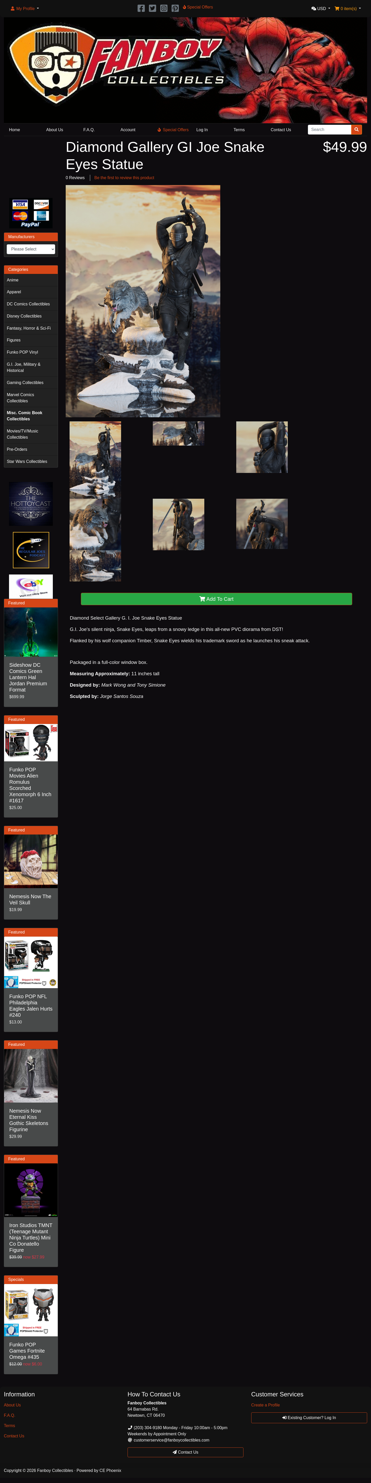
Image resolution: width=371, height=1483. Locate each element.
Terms (239, 130)
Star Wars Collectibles (27, 461)
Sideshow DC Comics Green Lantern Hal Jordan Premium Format (28, 677)
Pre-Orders (17, 449)
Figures (13, 340)
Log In (202, 130)
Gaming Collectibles (25, 382)
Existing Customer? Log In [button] (309, 1417)
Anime (12, 280)
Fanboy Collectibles (55, 1470)
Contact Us (281, 130)
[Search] (329, 130)
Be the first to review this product (124, 178)
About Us (54, 130)
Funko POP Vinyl (22, 352)
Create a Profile (265, 1405)
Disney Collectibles (24, 316)
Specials (16, 1279)
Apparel (14, 292)
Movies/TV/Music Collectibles (22, 434)
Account (128, 130)
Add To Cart (216, 599)
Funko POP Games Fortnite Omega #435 (27, 1351)
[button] (24, 9)
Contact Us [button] (185, 1452)
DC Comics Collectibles (28, 304)
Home (14, 130)
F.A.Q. (89, 130)
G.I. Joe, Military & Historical (23, 367)
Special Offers (173, 130)
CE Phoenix (110, 1470)
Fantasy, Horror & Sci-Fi (28, 328)
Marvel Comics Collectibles (20, 398)
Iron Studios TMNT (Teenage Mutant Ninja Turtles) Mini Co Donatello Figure (30, 1237)
